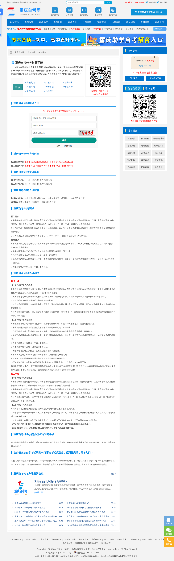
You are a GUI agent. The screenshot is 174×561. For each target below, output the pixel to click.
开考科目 (131, 167)
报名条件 (131, 146)
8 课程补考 (68, 87)
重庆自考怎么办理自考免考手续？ (51, 481)
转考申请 (119, 29)
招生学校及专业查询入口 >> (149, 12)
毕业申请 (97, 29)
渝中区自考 (56, 539)
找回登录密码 (158, 139)
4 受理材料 (49, 82)
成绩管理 (131, 153)
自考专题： (12, 29)
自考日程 (58, 22)
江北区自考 (43, 539)
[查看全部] (38, 492)
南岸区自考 (83, 539)
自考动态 (43, 22)
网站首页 (14, 22)
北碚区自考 (96, 539)
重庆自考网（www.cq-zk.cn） (108, 549)
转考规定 (42, 52)
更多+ (113, 474)
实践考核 (86, 29)
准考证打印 (159, 146)
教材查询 (145, 22)
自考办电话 (141, 29)
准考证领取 (75, 29)
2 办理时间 (30, 87)
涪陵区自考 (147, 539)
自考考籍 (31, 52)
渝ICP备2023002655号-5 (62, 553)
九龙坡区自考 (70, 539)
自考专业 (72, 22)
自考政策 (29, 22)
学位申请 (129, 29)
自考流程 (145, 139)
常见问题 (130, 22)
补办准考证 (63, 29)
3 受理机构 (30, 91)
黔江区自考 (159, 539)
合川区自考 (93, 543)
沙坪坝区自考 (15, 539)
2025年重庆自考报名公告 (145, 72)
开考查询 (87, 22)
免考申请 (108, 29)
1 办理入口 (30, 82)
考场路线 (145, 146)
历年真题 (116, 22)
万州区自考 (134, 539)
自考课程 (159, 22)
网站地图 (163, 2)
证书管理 (145, 153)
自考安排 (131, 139)
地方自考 (160, 29)
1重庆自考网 (19, 52)
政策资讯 (159, 160)
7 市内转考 (68, 82)
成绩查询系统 (49, 29)
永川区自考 (105, 543)
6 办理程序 (49, 91)
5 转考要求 (49, 87)
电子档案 (159, 153)
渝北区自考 (109, 539)
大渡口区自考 (30, 539)
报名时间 (131, 160)
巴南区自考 (121, 539)
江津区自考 (80, 543)
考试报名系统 (155, 78)
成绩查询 (145, 160)
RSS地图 (152, 2)
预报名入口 (134, 78)
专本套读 (101, 22)
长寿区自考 (67, 543)
